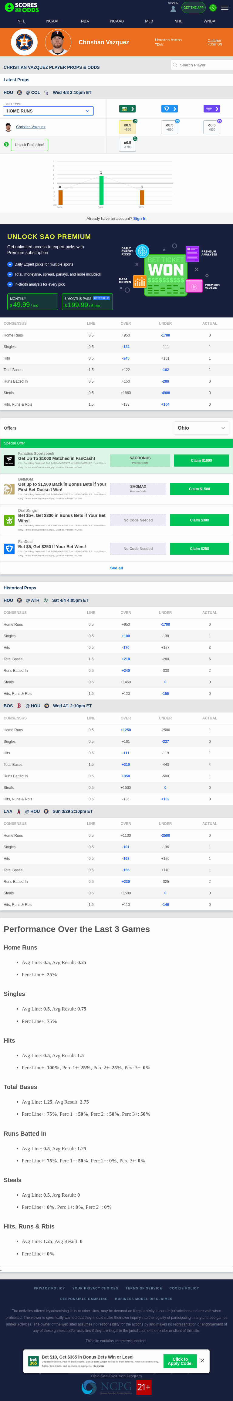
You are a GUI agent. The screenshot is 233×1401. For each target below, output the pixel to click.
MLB (149, 21)
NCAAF (53, 21)
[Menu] (225, 7)
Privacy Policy (49, 1288)
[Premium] (213, 10)
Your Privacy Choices (96, 1288)
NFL (21, 21)
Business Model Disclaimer (144, 1299)
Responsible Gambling (84, 1299)
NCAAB (117, 21)
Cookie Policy (184, 1288)
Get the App (194, 7)
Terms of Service (144, 1288)
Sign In (139, 218)
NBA (85, 21)
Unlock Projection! (29, 145)
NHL (178, 21)
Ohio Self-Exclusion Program (116, 1376)
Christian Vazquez (31, 127)
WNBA (209, 21)
